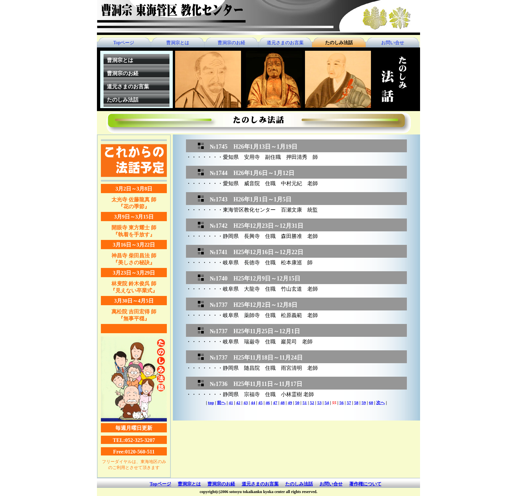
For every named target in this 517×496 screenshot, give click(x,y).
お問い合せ (392, 42)
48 (282, 402)
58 (356, 402)
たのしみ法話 (339, 42)
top (211, 402)
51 (304, 402)
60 (371, 402)
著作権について (365, 483)
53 (319, 402)
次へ (380, 402)
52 (312, 402)
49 (290, 402)
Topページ (124, 42)
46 (268, 402)
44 (253, 402)
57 (349, 402)
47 (275, 402)
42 (238, 402)
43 (245, 402)
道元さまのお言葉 (285, 42)
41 (231, 402)
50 (297, 402)
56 (341, 402)
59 (363, 402)
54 (327, 402)
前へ (221, 402)
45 (260, 402)
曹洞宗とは (177, 42)
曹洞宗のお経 (231, 42)
